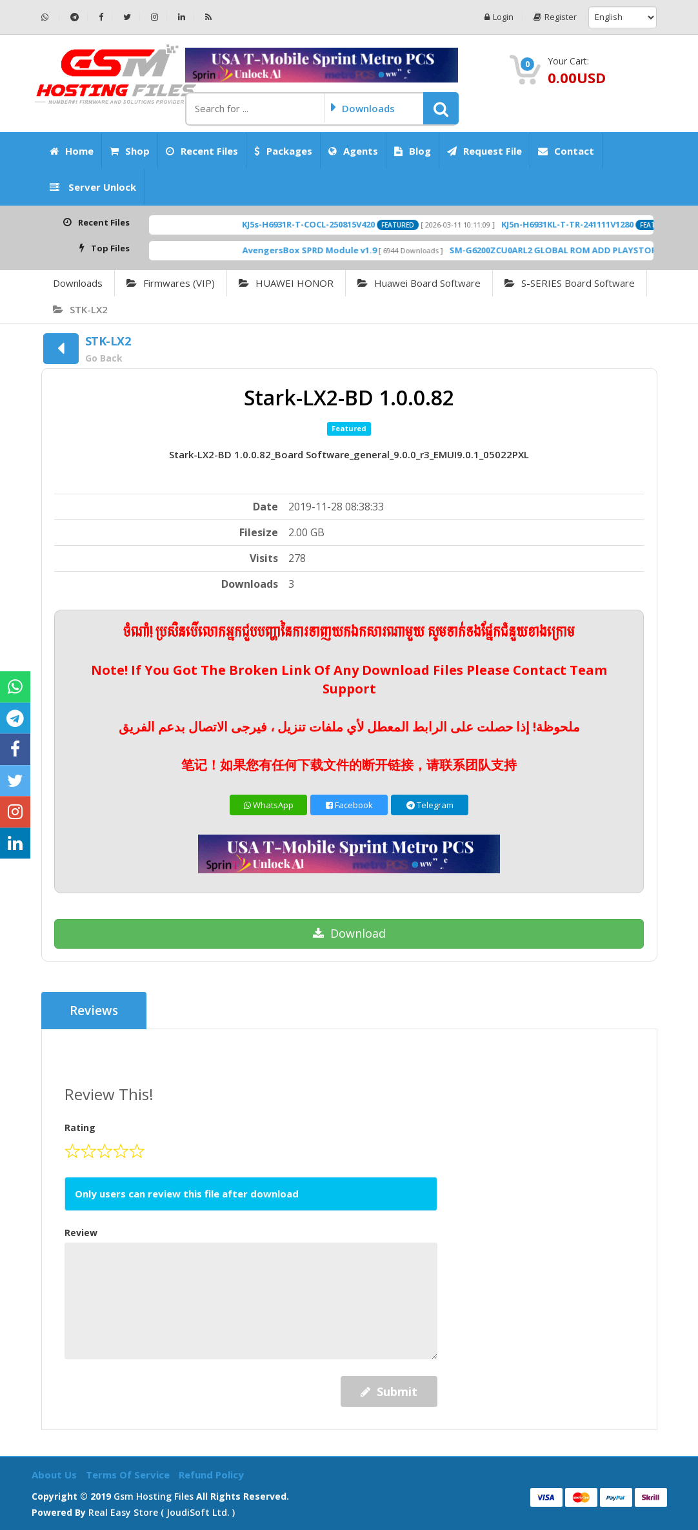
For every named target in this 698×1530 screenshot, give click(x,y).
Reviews (94, 1010)
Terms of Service (129, 1474)
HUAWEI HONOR (286, 282)
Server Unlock (93, 186)
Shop (130, 150)
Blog (412, 150)
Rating (80, 1127)
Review (81, 1232)
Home (72, 150)
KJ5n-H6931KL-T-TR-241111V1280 (585, 224)
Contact (566, 150)
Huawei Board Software (419, 282)
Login (499, 17)
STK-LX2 (80, 309)
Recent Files (202, 150)
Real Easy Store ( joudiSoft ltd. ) (161, 1512)
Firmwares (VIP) (170, 282)
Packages (283, 150)
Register (555, 17)
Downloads (78, 282)
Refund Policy (211, 1474)
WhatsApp (269, 805)
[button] (441, 108)
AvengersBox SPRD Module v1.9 (327, 250)
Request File (484, 150)
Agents (353, 150)
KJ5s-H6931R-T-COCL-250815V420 (326, 224)
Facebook (349, 805)
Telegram (430, 805)
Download (349, 933)
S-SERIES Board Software (569, 282)
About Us (55, 1474)
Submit (389, 1391)
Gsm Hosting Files (154, 1496)
